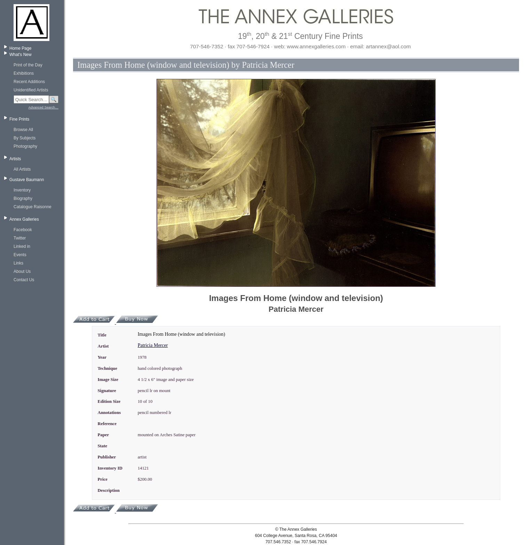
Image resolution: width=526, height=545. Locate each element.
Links (18, 263)
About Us (22, 271)
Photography (25, 146)
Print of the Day (28, 65)
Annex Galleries (24, 219)
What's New (20, 54)
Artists (15, 158)
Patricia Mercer (153, 345)
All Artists (22, 169)
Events (20, 254)
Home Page (20, 48)
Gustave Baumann (26, 179)
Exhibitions (24, 73)
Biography (23, 198)
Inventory (22, 190)
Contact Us (24, 279)
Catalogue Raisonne (32, 206)
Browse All (23, 129)
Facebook (23, 229)
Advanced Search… (43, 107)
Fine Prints (19, 119)
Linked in (22, 246)
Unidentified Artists (31, 90)
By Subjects (24, 138)
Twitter (20, 238)
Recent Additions (29, 81)
